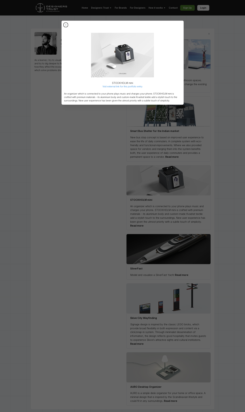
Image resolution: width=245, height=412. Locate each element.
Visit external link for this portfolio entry (122, 86)
